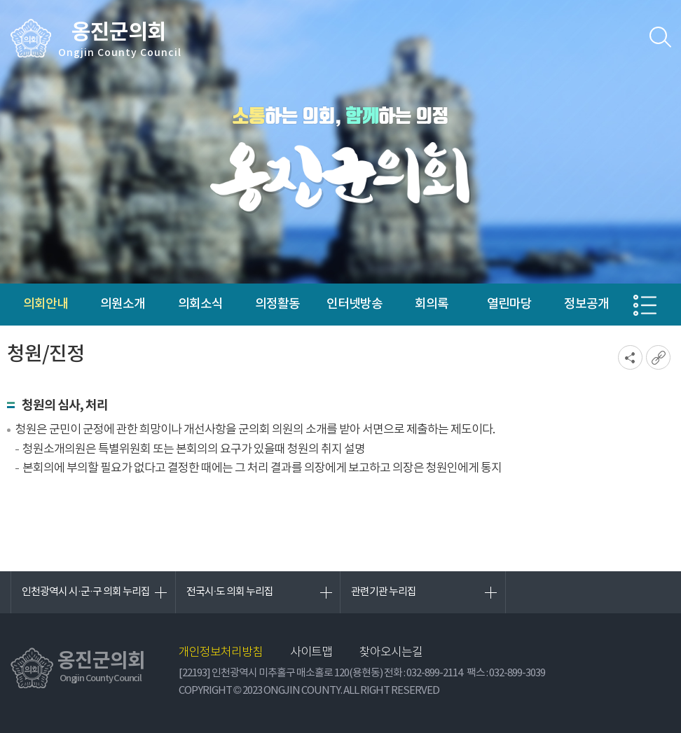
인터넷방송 (354, 304)
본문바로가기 (0, 0)
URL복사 (658, 357)
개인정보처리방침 (221, 652)
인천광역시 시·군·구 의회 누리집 (86, 592)
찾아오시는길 (390, 652)
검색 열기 (659, 37)
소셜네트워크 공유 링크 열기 (630, 357)
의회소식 (200, 304)
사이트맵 (311, 652)
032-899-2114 (434, 673)
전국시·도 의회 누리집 (230, 592)
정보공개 (586, 304)
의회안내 (45, 304)
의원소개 (122, 304)
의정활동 (277, 304)
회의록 (431, 304)
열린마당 (509, 304)
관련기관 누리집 (383, 592)
